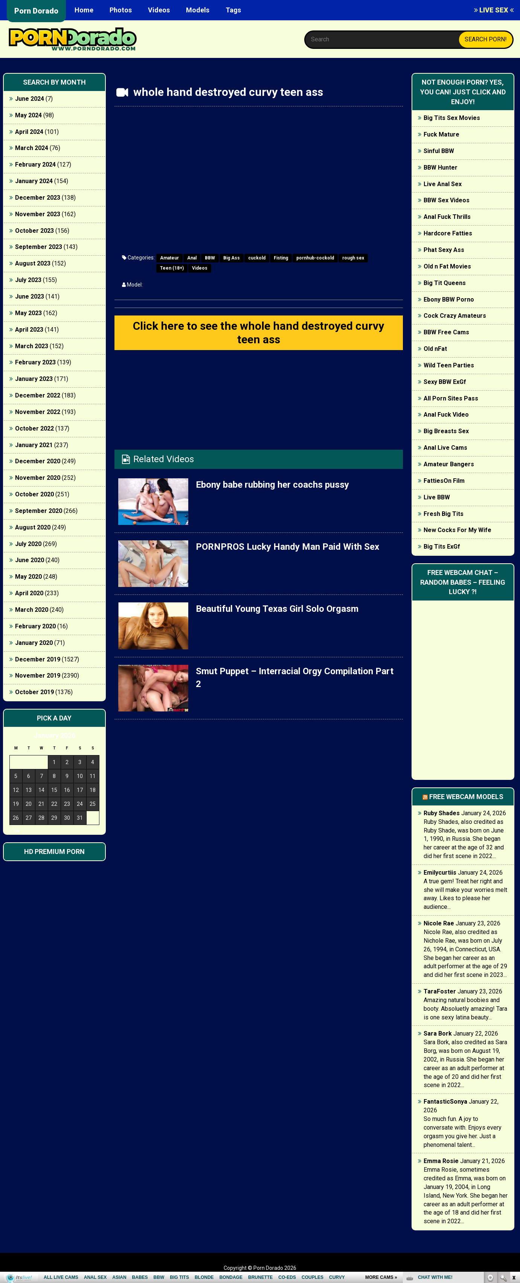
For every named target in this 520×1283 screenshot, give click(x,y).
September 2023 (38, 246)
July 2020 (28, 543)
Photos (121, 10)
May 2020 (28, 576)
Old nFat (435, 348)
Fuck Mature (441, 134)
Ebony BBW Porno (449, 299)
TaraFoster (440, 991)
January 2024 (34, 181)
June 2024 (29, 98)
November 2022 (37, 412)
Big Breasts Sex (446, 431)
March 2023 (31, 346)
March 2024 (31, 148)
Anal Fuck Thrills (447, 216)
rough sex (353, 258)
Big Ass (231, 258)
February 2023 (35, 362)
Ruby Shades (442, 813)
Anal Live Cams (445, 447)
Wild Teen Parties (449, 365)
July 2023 (28, 280)
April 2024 (29, 131)
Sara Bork (438, 1033)
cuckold (256, 258)
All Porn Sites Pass (451, 398)
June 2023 (29, 296)
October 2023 (34, 230)
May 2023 (28, 313)
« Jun (14, 831)
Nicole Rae (439, 923)
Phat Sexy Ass (444, 249)
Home (84, 10)
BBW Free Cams (446, 332)
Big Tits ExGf (442, 546)
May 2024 (28, 115)
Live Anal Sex (443, 184)
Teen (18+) (172, 268)
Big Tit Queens (445, 283)
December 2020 (37, 461)
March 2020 (31, 609)
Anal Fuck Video (446, 414)
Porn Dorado (36, 10)
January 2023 (34, 378)
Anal (192, 258)
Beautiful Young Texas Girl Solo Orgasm (277, 609)
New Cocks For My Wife (457, 530)
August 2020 (32, 527)
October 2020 (34, 494)
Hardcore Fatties (448, 233)
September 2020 (38, 510)
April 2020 (29, 593)
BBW (210, 258)
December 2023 (37, 197)
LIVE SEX (494, 10)
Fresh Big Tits (444, 513)
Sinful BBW (439, 151)
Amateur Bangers (449, 464)
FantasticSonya (445, 1101)
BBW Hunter (440, 167)
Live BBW (437, 497)
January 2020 (34, 642)
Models (197, 10)
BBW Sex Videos (447, 200)
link (513, 1165)
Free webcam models (466, 797)
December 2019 (37, 659)
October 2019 (34, 692)
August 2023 (32, 263)
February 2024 (35, 164)
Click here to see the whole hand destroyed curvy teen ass (258, 332)
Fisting (281, 258)
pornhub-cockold (315, 258)
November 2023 (37, 214)
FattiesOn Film (444, 480)
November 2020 (37, 477)
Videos (159, 10)
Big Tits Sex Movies (452, 117)
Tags (233, 10)
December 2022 (37, 395)
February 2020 (35, 626)
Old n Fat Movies (447, 266)
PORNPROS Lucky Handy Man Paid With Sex (287, 546)
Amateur (169, 258)
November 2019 (37, 675)
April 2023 (29, 329)
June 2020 (29, 560)
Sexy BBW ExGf (445, 381)
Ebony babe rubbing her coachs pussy (272, 484)
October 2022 (34, 428)
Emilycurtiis (440, 872)
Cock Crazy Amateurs (455, 315)
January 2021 (34, 445)
